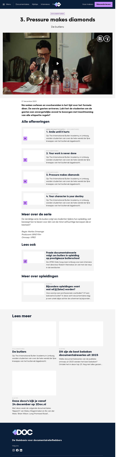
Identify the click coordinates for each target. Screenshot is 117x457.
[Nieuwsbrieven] (103, 4)
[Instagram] (13, 450)
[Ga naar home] (57, 4)
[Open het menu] (6, 4)
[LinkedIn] (21, 450)
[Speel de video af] (58, 63)
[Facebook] (17, 450)
